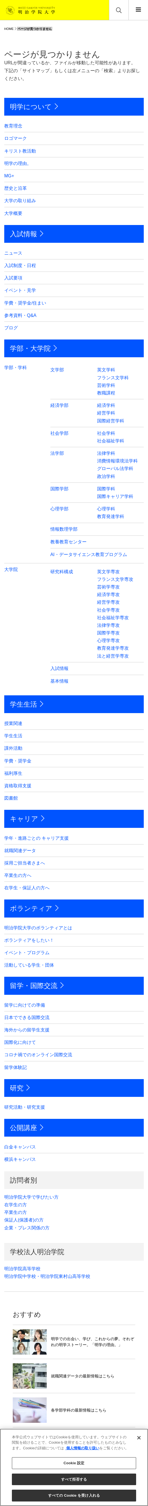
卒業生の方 (15, 1212)
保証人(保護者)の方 (24, 1220)
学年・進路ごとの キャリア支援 (36, 838)
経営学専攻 (108, 602)
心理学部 (59, 508)
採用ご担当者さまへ (24, 863)
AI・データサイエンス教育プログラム (88, 554)
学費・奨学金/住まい (25, 303)
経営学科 (106, 413)
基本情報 (59, 681)
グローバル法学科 (115, 468)
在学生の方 (15, 1204)
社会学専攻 (108, 610)
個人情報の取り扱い (82, 1448)
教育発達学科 (110, 516)
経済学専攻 (108, 594)
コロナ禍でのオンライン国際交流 (38, 1054)
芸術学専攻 (108, 587)
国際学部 (59, 488)
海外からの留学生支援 (27, 1029)
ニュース (13, 253)
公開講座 (23, 1128)
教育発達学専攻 (113, 648)
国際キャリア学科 (115, 496)
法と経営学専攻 (113, 656)
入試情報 (23, 234)
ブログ (11, 327)
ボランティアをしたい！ (29, 940)
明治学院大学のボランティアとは (38, 927)
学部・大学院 (30, 348)
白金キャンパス (20, 1147)
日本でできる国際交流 (27, 1017)
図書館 (11, 798)
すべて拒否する (74, 1479)
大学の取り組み (20, 200)
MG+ (9, 175)
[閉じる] (139, 1438)
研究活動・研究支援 (24, 1107)
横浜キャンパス (20, 1159)
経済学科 (106, 405)
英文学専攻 (108, 571)
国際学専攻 (108, 632)
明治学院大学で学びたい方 (31, 1197)
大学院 (11, 569)
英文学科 (106, 369)
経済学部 (59, 405)
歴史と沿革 (15, 188)
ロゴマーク (15, 138)
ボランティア (31, 908)
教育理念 (13, 126)
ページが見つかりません (35, 28)
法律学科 (106, 453)
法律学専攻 (108, 625)
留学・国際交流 (33, 985)
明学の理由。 (17, 163)
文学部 (57, 369)
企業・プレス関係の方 (27, 1227)
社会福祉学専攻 (113, 617)
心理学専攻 (108, 640)
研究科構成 (61, 571)
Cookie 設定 (73, 1463)
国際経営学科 (110, 420)
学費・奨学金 (17, 760)
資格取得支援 (17, 785)
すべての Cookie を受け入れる (74, 1495)
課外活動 (13, 748)
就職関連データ (20, 850)
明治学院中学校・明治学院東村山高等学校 (47, 1276)
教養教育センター (68, 541)
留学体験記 (15, 1067)
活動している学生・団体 (29, 965)
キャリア (24, 819)
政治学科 (106, 476)
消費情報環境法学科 (117, 460)
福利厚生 (13, 773)
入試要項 (13, 277)
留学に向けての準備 (24, 1005)
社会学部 (59, 433)
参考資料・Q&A (20, 315)
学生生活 (23, 704)
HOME (9, 28)
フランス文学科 (113, 377)
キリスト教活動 (20, 151)
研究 (16, 1088)
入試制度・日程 (20, 265)
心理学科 (106, 508)
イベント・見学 (20, 290)
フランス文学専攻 (115, 579)
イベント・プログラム (27, 952)
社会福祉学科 (110, 440)
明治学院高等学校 (22, 1268)
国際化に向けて (20, 1042)
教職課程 (106, 393)
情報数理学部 (64, 529)
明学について (31, 107)
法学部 (57, 453)
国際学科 (106, 488)
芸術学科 (106, 385)
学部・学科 (15, 367)
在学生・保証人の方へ (27, 887)
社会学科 (106, 433)
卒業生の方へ (17, 875)
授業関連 (13, 723)
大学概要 (13, 213)
